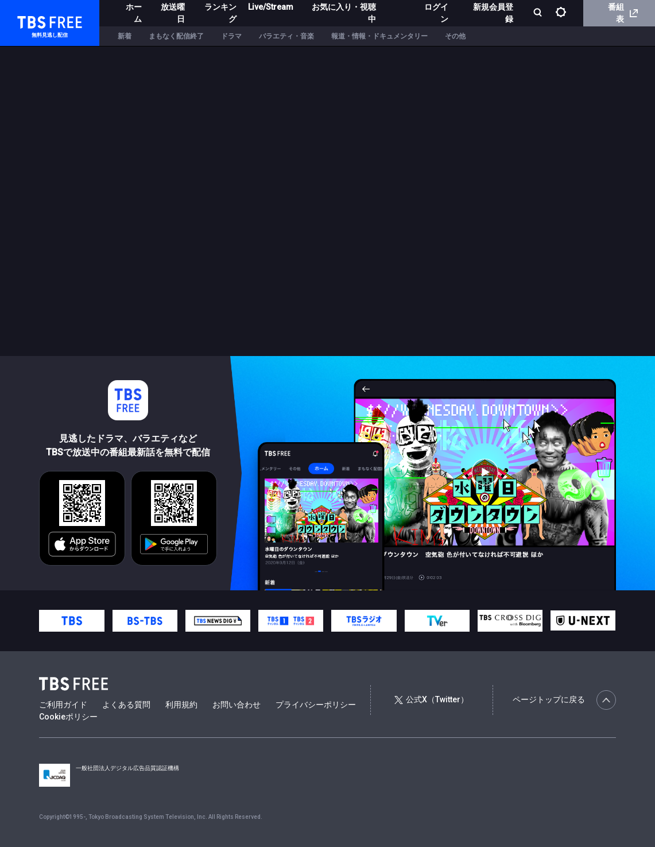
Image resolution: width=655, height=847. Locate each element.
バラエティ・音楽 (286, 36)
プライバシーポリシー (316, 704)
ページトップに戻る (564, 700)
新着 (124, 36)
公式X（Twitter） (431, 699)
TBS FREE (30, 20)
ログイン (436, 13)
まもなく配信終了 (176, 36)
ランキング (220, 13)
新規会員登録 (493, 13)
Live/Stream (270, 6)
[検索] (538, 13)
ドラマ (231, 36)
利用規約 (181, 704)
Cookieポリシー (68, 716)
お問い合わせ (236, 704)
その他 (455, 36)
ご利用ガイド (63, 704)
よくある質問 (126, 704)
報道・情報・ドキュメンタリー (379, 36)
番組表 (623, 13)
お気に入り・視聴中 (344, 13)
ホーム (134, 13)
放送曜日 (173, 13)
